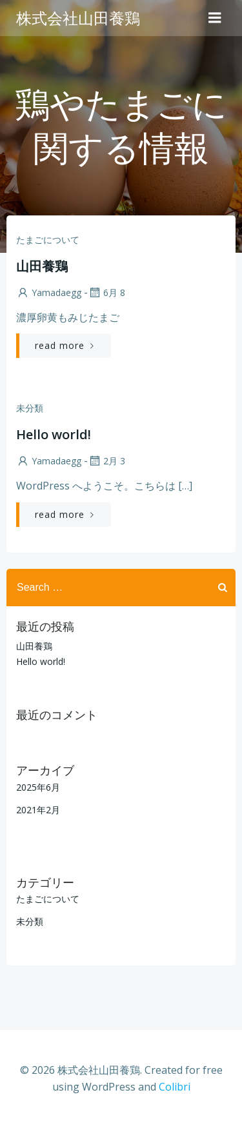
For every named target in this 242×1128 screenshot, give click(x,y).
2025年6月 (38, 787)
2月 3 (106, 461)
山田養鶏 (34, 646)
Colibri (174, 1087)
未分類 (29, 408)
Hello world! (40, 661)
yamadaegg (48, 292)
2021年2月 (38, 810)
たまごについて (47, 239)
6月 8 (106, 292)
